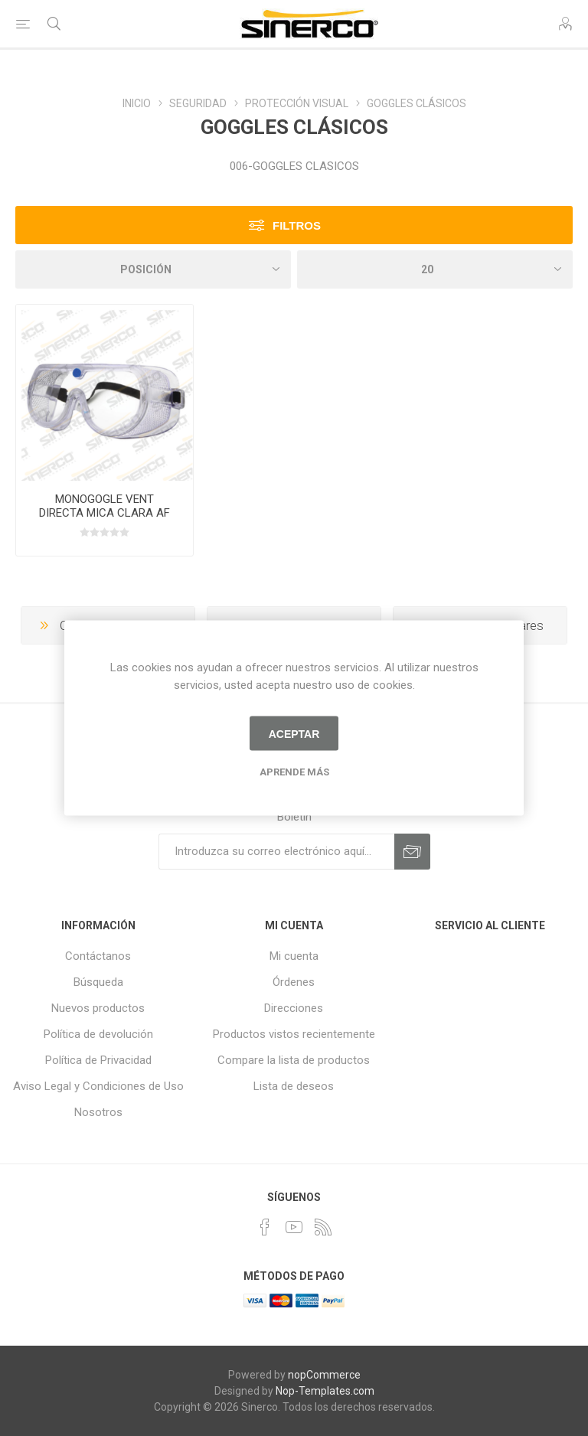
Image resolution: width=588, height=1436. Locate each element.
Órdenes (294, 982)
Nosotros (98, 1112)
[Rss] (323, 1227)
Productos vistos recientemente (294, 1034)
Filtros (297, 225)
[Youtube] (294, 1227)
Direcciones (293, 1008)
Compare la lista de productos (293, 1060)
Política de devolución (98, 1034)
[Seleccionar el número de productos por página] (435, 269)
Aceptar (294, 733)
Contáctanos (98, 956)
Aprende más (294, 772)
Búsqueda (98, 982)
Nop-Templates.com (325, 1391)
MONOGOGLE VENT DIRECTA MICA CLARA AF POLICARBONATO (104, 513)
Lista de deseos (293, 1086)
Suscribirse (412, 852)
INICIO (136, 103)
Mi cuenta (294, 956)
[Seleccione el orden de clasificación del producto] (153, 269)
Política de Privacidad (98, 1060)
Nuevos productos (98, 1008)
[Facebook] (265, 1227)
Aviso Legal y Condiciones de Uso (98, 1086)
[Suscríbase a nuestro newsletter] (276, 852)
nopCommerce (324, 1375)
